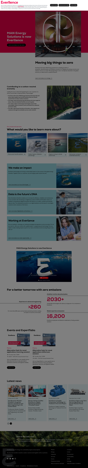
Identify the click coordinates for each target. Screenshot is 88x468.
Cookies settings (74, 5)
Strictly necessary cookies (64, 5)
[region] (44, 5)
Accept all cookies (54, 5)
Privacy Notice (20, 6)
